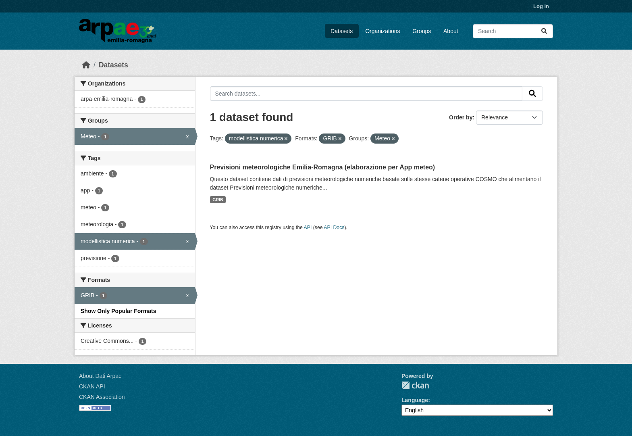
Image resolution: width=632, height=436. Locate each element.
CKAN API (92, 386)
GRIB (217, 199)
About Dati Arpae (100, 376)
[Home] (86, 65)
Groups (421, 31)
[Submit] (544, 31)
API (308, 227)
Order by (460, 117)
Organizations (382, 31)
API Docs (334, 227)
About (450, 31)
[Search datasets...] (513, 31)
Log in (541, 6)
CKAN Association (102, 397)
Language (414, 400)
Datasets (342, 31)
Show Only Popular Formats (118, 311)
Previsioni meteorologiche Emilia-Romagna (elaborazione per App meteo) (322, 167)
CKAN (415, 385)
